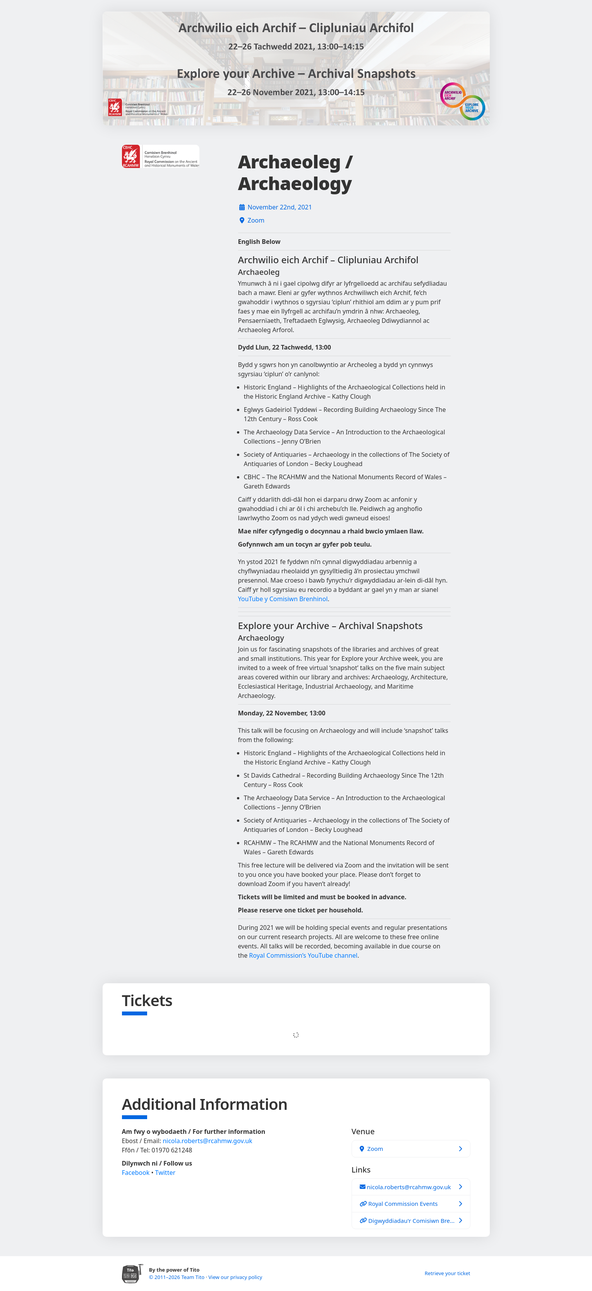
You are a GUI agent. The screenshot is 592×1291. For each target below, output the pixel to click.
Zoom (256, 220)
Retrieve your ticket (447, 1273)
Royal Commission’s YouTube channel (303, 955)
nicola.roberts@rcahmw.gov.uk (207, 1141)
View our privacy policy (235, 1277)
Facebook (136, 1172)
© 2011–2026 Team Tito (177, 1277)
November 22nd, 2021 (280, 207)
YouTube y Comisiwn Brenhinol (283, 599)
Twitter (165, 1172)
